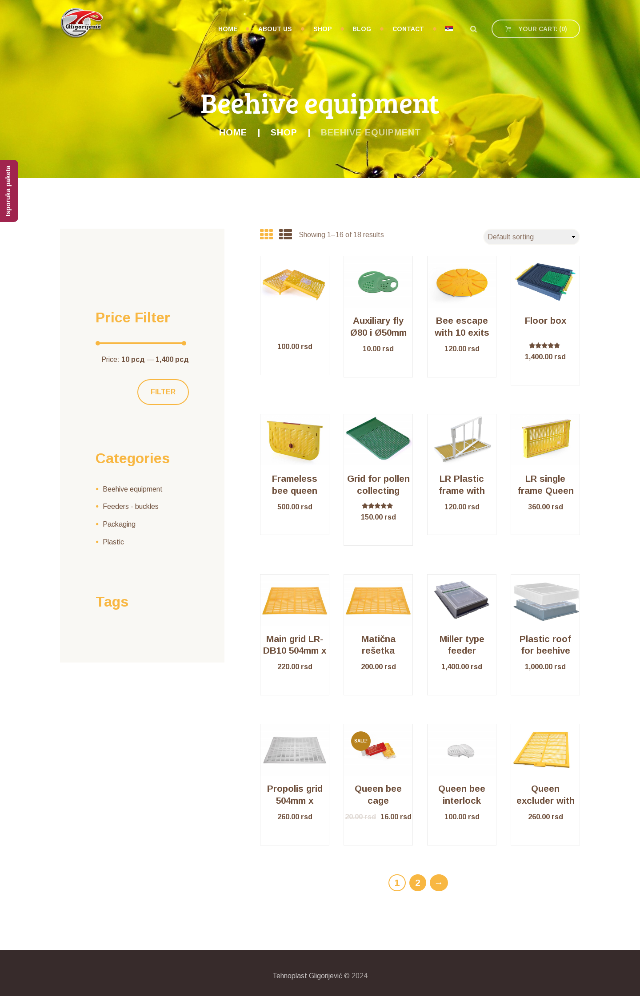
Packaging (119, 524)
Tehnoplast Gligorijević (307, 976)
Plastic (113, 542)
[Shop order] (531, 237)
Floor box (545, 320)
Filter (163, 392)
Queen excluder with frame (545, 800)
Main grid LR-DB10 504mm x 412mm (294, 650)
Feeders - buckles (131, 506)
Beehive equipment (133, 489)
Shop (284, 132)
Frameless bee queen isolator (294, 490)
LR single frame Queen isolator (545, 490)
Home (233, 132)
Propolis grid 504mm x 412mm (295, 800)
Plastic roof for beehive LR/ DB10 (545, 650)
